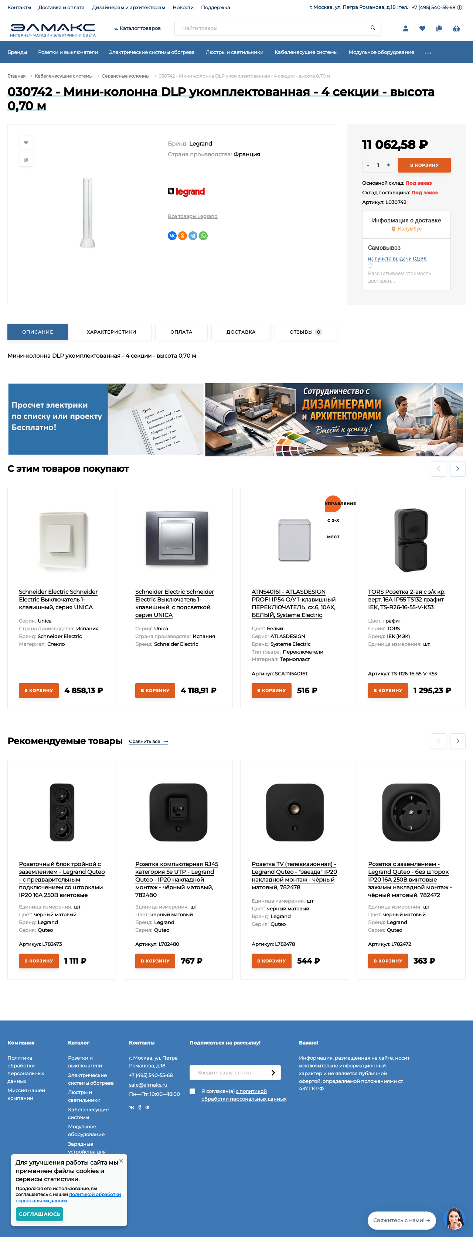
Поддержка (215, 7)
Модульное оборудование (86, 1130)
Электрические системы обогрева (91, 1079)
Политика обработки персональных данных (25, 1069)
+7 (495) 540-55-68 (433, 7)
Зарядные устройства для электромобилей (89, 1151)
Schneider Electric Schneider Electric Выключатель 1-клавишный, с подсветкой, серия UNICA (174, 603)
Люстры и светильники (84, 1096)
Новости (183, 7)
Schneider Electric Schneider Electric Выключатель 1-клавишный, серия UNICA (58, 599)
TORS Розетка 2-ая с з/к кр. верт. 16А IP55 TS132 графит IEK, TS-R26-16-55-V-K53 (406, 599)
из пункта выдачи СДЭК (397, 259)
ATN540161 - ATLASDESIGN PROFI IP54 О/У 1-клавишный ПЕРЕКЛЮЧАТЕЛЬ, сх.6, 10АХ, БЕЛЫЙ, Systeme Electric (294, 603)
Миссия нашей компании (26, 1094)
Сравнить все (148, 741)
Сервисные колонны (125, 76)
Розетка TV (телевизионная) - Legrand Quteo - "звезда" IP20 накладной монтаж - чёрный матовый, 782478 (294, 876)
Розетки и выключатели (85, 1062)
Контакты (19, 7)
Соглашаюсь (40, 1214)
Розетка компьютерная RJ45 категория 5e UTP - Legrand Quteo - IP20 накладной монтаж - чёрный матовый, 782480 (176, 880)
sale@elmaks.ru (148, 1085)
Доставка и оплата (61, 7)
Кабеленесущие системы (63, 76)
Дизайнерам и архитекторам (128, 7)
